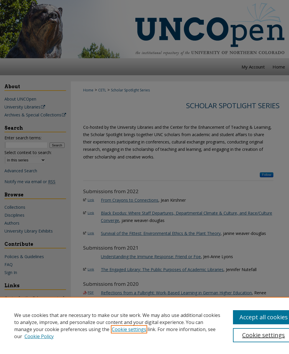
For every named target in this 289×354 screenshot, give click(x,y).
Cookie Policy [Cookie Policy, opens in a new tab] (39, 336)
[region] (144, 325)
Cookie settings (129, 329)
